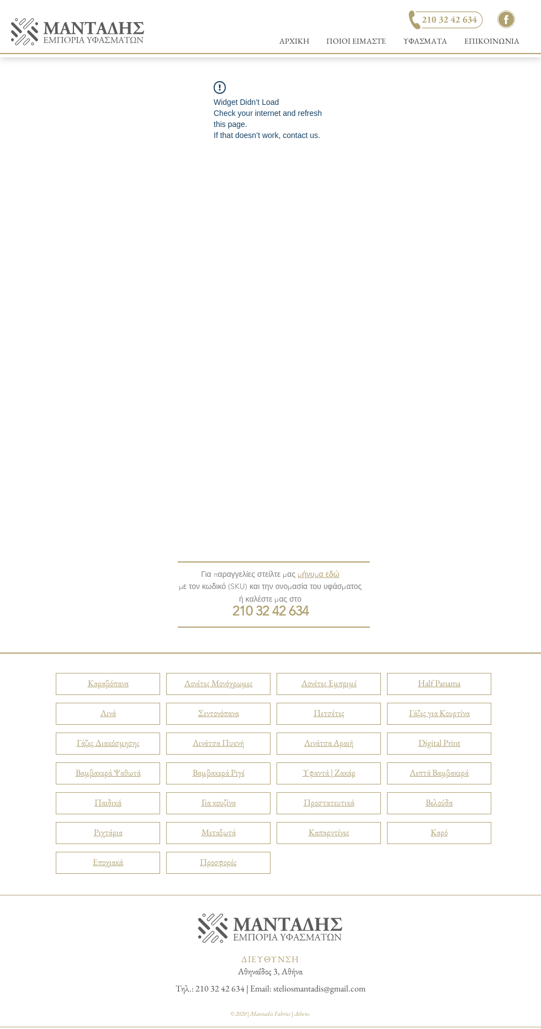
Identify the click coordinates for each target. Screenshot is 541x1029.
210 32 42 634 (270, 611)
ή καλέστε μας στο (270, 599)
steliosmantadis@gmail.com (319, 988)
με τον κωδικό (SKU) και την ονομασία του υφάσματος (270, 586)
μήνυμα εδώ (319, 574)
